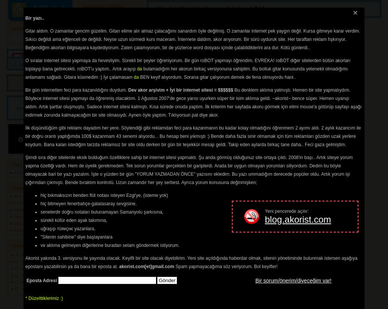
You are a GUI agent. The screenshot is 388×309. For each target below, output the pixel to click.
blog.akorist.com (298, 219)
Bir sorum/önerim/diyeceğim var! (293, 281)
